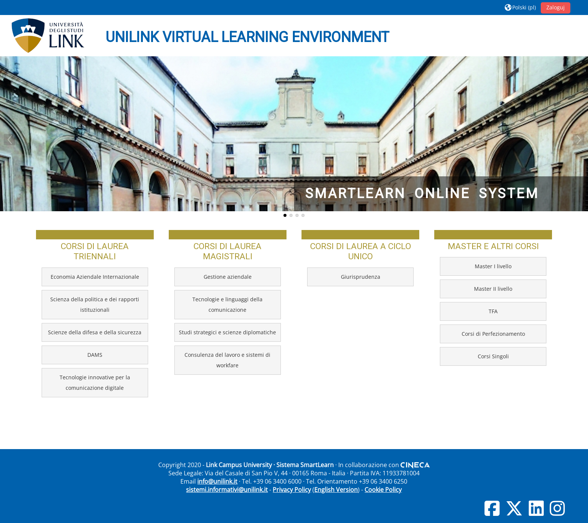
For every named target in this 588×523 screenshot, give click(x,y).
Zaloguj (555, 7)
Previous (9, 139)
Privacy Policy (292, 489)
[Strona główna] (48, 35)
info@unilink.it (217, 481)
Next (578, 139)
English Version (336, 489)
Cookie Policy (383, 489)
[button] (520, 7)
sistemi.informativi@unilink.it (227, 489)
